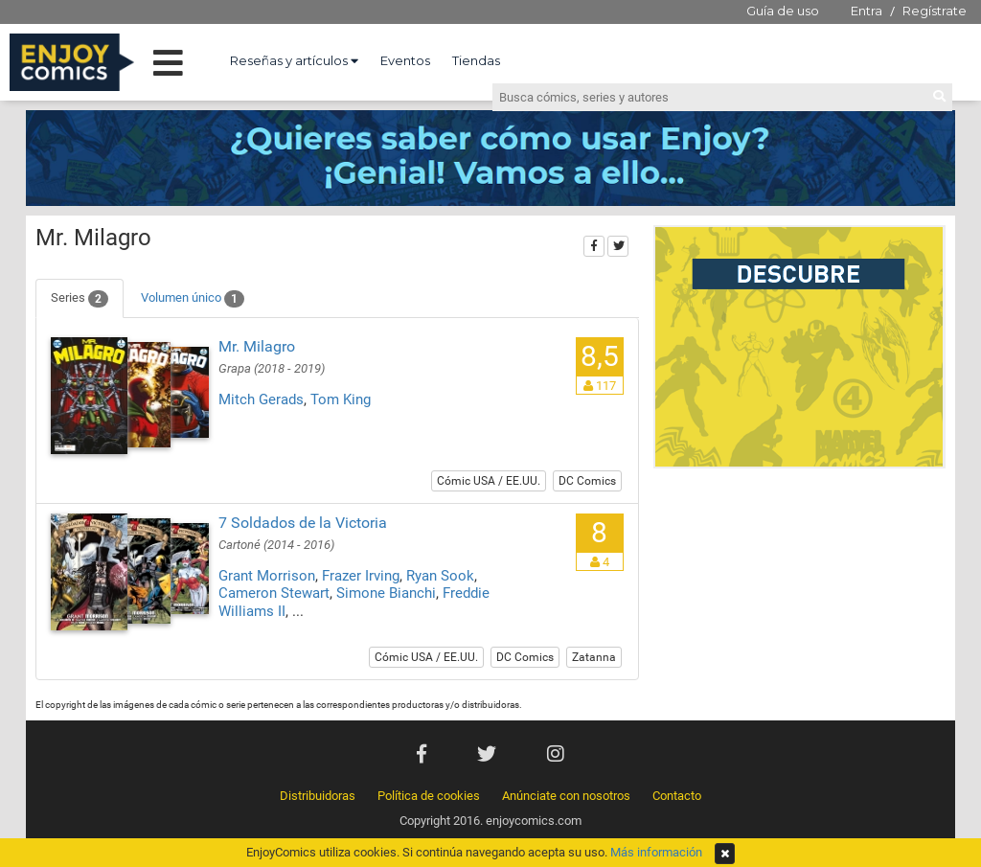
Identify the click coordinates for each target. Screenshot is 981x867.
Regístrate (934, 10)
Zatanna (594, 657)
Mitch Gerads (261, 399)
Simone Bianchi (386, 593)
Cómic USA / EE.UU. (488, 481)
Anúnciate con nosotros (566, 795)
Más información (656, 852)
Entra (866, 10)
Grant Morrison (266, 575)
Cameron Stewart (274, 593)
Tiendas (476, 60)
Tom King (340, 399)
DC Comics (587, 481)
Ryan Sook (440, 575)
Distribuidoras (317, 795)
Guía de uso (782, 10)
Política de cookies (428, 795)
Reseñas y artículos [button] (294, 60)
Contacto (676, 795)
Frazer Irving (360, 575)
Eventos (405, 60)
